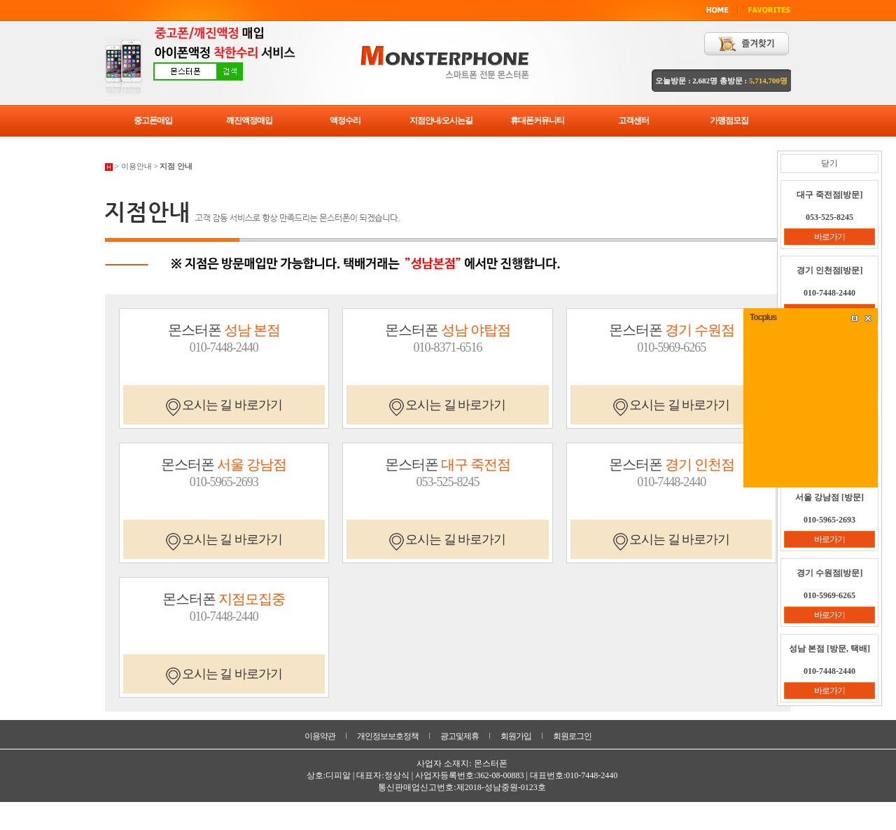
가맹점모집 (729, 120)
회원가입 (515, 736)
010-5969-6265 (671, 347)
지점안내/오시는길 (441, 120)
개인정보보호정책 (388, 736)
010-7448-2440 (224, 347)
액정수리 (345, 120)
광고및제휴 (459, 736)
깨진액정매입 (249, 120)
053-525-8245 (447, 482)
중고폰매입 (153, 120)
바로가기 (829, 237)
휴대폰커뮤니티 (537, 120)
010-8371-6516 (447, 347)
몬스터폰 (224, 330)
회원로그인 (572, 736)
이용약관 (319, 736)
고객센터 (633, 120)
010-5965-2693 (224, 482)
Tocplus (763, 317)
